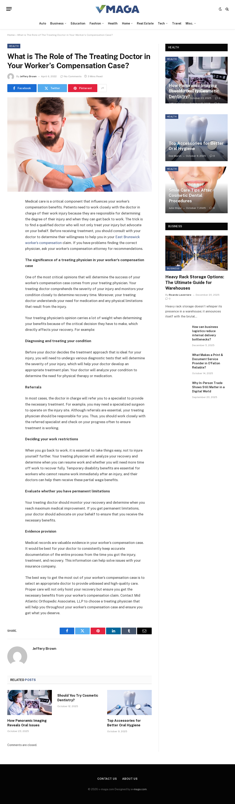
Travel (176, 23)
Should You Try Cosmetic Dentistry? (77, 698)
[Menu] (9, 9)
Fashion (95, 23)
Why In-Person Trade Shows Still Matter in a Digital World (208, 387)
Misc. (189, 23)
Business (57, 23)
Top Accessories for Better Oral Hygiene (124, 723)
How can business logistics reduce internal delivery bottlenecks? (205, 333)
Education (78, 23)
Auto (42, 23)
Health (113, 23)
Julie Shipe (175, 208)
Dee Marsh (175, 155)
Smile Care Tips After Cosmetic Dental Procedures (190, 195)
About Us (130, 778)
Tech (161, 23)
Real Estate (145, 23)
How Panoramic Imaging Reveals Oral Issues (27, 723)
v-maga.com (139, 789)
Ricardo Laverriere (180, 294)
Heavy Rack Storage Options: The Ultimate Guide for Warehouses (194, 282)
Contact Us (107, 778)
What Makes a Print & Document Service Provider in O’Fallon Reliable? (207, 361)
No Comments (71, 76)
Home (126, 23)
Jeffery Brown (28, 76)
